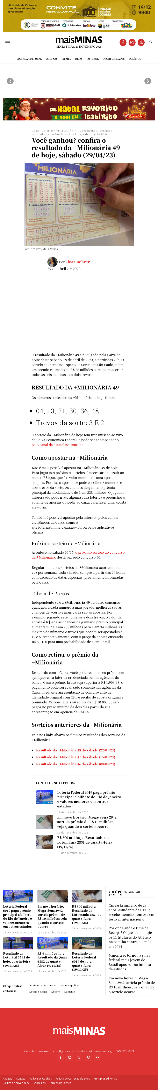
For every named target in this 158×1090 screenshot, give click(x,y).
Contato (21, 1078)
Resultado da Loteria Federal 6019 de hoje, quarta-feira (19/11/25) (84, 961)
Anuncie (7, 1078)
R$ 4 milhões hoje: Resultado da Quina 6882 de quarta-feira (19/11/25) (52, 959)
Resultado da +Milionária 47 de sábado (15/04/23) (75, 757)
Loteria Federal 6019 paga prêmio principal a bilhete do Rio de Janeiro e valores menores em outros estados (89, 799)
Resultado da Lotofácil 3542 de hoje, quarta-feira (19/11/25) (16, 959)
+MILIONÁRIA (66, 130)
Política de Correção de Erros (73, 1078)
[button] (151, 42)
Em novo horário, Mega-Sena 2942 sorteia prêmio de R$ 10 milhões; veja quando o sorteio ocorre (86, 822)
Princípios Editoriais (105, 1078)
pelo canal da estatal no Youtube (57, 444)
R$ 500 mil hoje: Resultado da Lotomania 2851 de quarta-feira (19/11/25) (84, 842)
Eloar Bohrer (77, 261)
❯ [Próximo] (147, 81)
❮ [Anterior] (10, 81)
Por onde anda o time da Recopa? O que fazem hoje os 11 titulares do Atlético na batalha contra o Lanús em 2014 (130, 937)
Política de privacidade (16, 1083)
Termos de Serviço (60, 1083)
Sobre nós (39, 1083)
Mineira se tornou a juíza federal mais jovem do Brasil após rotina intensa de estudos (130, 962)
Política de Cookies (40, 1078)
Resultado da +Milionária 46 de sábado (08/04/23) (75, 764)
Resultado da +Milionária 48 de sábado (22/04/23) (75, 750)
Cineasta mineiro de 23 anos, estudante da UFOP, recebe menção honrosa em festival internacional (131, 912)
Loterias (47, 130)
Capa (35, 130)
